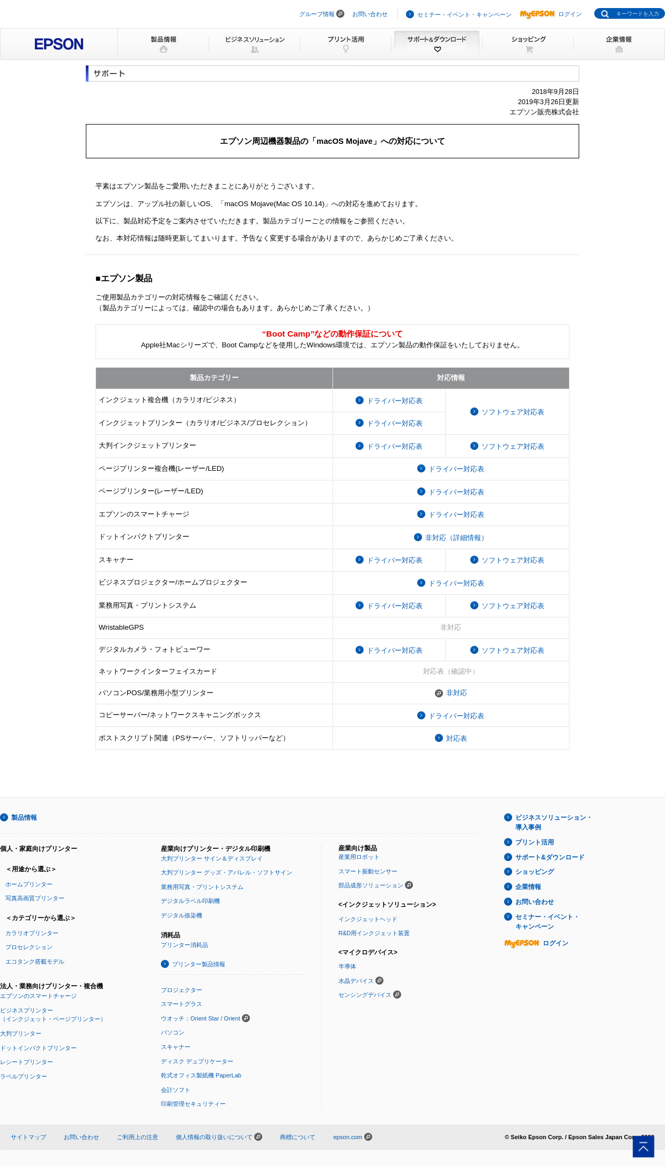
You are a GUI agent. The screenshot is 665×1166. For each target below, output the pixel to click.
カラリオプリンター (31, 933)
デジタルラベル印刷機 (190, 901)
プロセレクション (29, 947)
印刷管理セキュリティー (193, 1104)
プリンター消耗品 (184, 945)
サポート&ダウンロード (550, 857)
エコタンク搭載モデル (34, 961)
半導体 (347, 966)
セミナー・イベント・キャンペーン (464, 14)
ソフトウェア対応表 (513, 412)
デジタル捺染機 (181, 915)
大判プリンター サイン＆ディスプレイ (212, 858)
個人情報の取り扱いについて (219, 1137)
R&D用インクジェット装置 (374, 933)
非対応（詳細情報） (456, 538)
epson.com (347, 1137)
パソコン (172, 1032)
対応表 (456, 738)
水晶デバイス (356, 981)
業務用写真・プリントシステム (202, 887)
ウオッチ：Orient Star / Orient (200, 1018)
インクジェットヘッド (367, 919)
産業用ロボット (359, 857)
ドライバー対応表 (395, 401)
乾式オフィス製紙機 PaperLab (201, 1075)
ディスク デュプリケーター (197, 1061)
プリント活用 (534, 842)
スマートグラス (181, 1004)
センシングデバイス (364, 995)
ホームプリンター (29, 884)
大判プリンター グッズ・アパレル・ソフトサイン (226, 872)
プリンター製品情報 (198, 964)
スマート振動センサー (367, 871)
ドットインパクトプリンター (38, 1048)
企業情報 (528, 887)
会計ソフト (175, 1090)
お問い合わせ (370, 14)
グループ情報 (317, 14)
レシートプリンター (26, 1062)
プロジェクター (181, 990)
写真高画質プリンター (34, 898)
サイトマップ (28, 1137)
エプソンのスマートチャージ (38, 996)
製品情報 (24, 817)
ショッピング (534, 872)
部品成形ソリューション (370, 885)
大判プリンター (20, 1033)
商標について (297, 1137)
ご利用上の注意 (137, 1137)
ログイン (551, 14)
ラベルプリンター (23, 1076)
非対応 (456, 693)
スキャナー (175, 1047)
